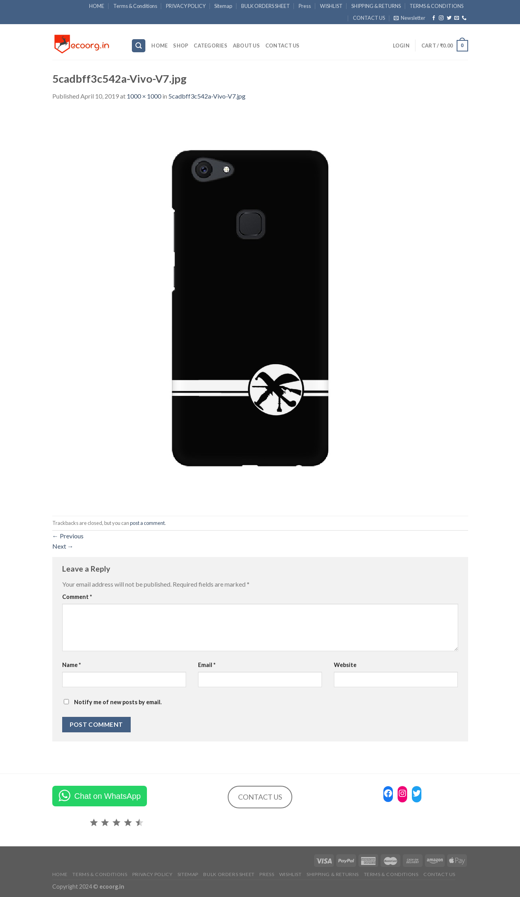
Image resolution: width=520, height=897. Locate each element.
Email (206, 664)
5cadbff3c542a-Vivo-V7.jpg (207, 96)
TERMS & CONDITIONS (436, 6)
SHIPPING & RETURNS (376, 6)
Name (71, 664)
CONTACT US (369, 18)
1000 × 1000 (144, 96)
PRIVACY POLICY (186, 6)
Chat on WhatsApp (107, 796)
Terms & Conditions (135, 6)
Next (63, 546)
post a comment (147, 523)
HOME (96, 6)
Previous (68, 536)
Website (345, 664)
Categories (210, 45)
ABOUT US (246, 45)
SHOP (180, 45)
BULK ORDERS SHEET (265, 6)
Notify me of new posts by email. (118, 702)
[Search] (138, 45)
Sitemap (223, 6)
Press (305, 6)
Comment (77, 596)
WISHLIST (331, 6)
